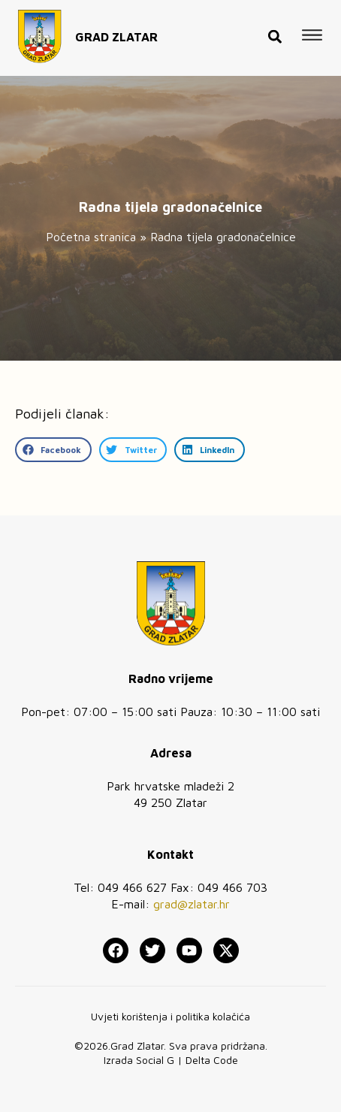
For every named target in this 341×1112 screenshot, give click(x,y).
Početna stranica (91, 236)
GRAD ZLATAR (116, 34)
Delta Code (212, 1059)
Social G (155, 1059)
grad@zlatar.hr (191, 904)
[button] (274, 33)
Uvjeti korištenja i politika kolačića (170, 1016)
